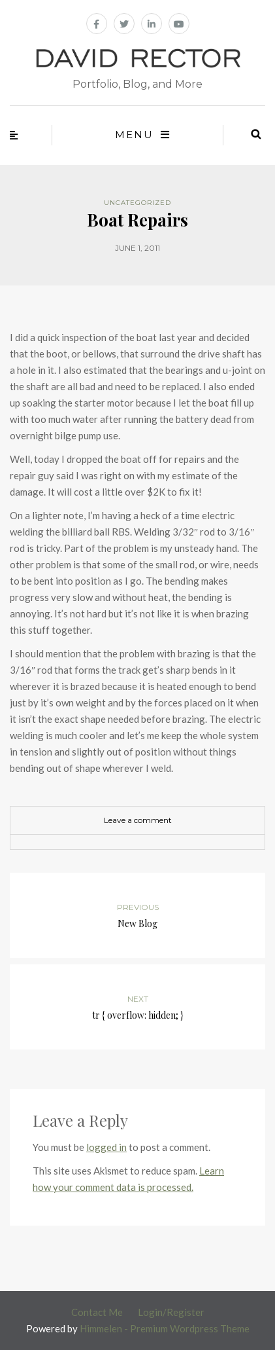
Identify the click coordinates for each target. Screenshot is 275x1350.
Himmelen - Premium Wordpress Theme (165, 1328)
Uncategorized (137, 202)
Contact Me (97, 1312)
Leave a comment (138, 820)
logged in (106, 1147)
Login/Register (171, 1312)
